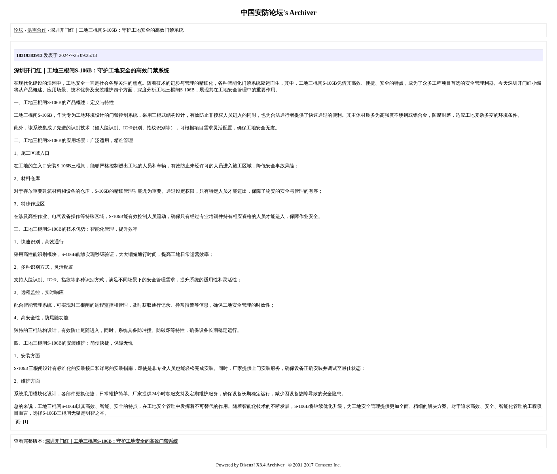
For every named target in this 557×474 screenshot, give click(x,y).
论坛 (18, 30)
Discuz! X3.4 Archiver (262, 465)
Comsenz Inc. (327, 465)
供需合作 (36, 30)
